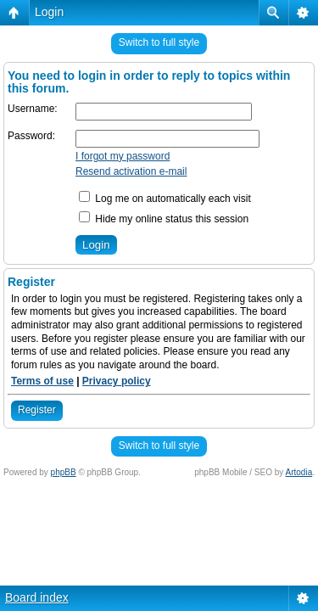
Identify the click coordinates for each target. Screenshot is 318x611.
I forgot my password (122, 156)
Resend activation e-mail (131, 171)
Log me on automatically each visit (165, 199)
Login (49, 12)
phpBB (63, 472)
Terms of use (42, 381)
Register (37, 410)
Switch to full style (159, 42)
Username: (33, 109)
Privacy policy (116, 381)
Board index (37, 597)
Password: (31, 136)
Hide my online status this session (163, 219)
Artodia (299, 472)
